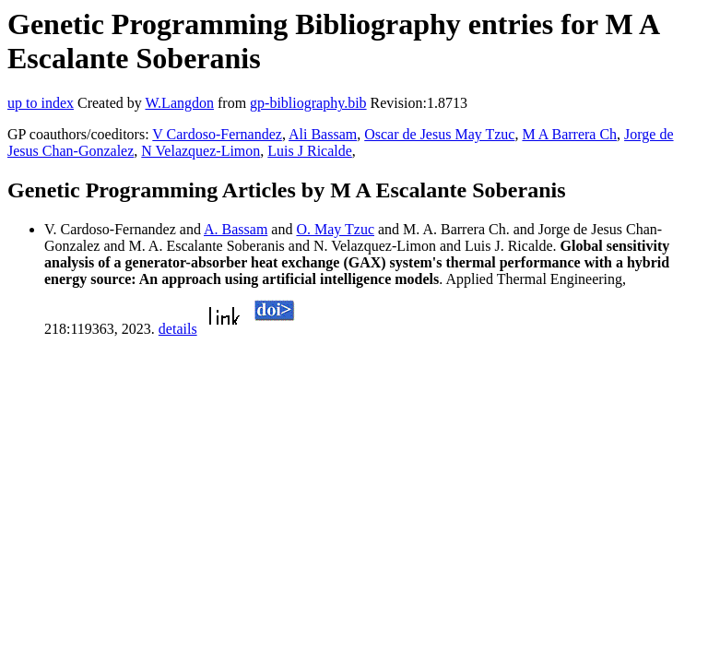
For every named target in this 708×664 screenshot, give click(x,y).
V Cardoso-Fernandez (217, 134)
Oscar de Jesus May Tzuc (439, 134)
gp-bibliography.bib (308, 103)
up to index (40, 103)
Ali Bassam (323, 134)
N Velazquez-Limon (200, 151)
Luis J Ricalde (309, 151)
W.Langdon (179, 103)
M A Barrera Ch (569, 134)
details (178, 329)
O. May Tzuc (335, 229)
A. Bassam (235, 229)
